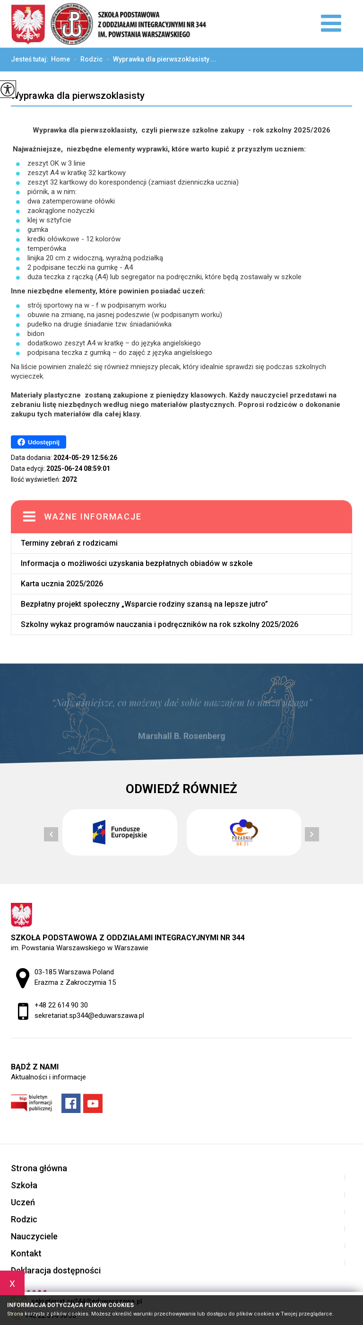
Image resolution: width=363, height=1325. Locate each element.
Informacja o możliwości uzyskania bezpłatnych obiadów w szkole (136, 563)
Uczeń (23, 1202)
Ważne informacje (93, 516)
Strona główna (39, 1168)
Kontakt (26, 1253)
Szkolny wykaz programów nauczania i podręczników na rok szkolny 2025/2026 (159, 624)
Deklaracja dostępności (56, 1270)
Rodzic (86, 59)
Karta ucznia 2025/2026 (62, 583)
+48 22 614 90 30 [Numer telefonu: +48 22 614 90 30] (61, 1005)
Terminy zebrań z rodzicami (69, 543)
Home (60, 59)
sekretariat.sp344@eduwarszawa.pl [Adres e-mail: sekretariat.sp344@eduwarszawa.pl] (89, 1015)
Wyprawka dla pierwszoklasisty (78, 95)
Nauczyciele (34, 1236)
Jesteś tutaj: (31, 59)
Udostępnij (38, 442)
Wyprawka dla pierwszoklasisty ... (159, 59)
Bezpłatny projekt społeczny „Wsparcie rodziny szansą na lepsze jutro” (144, 604)
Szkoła (24, 1185)
